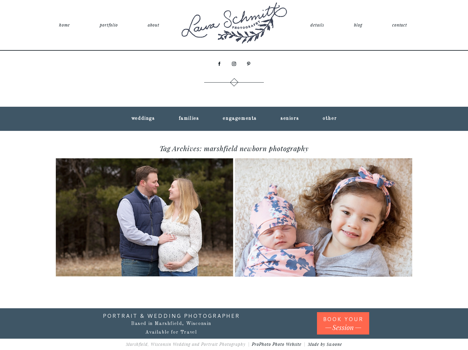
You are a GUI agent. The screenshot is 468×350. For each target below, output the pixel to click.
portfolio (109, 25)
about (153, 25)
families (189, 118)
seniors (290, 118)
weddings (143, 118)
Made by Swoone (325, 344)
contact (399, 25)
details (317, 25)
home (64, 25)
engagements (240, 118)
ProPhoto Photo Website (276, 344)
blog (358, 25)
